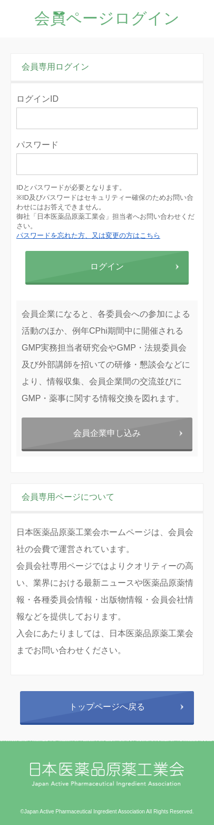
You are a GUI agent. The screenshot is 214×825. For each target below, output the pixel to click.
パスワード (37, 144)
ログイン (107, 266)
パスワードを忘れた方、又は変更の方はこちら (88, 235)
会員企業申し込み (107, 433)
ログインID (37, 98)
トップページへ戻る (107, 706)
